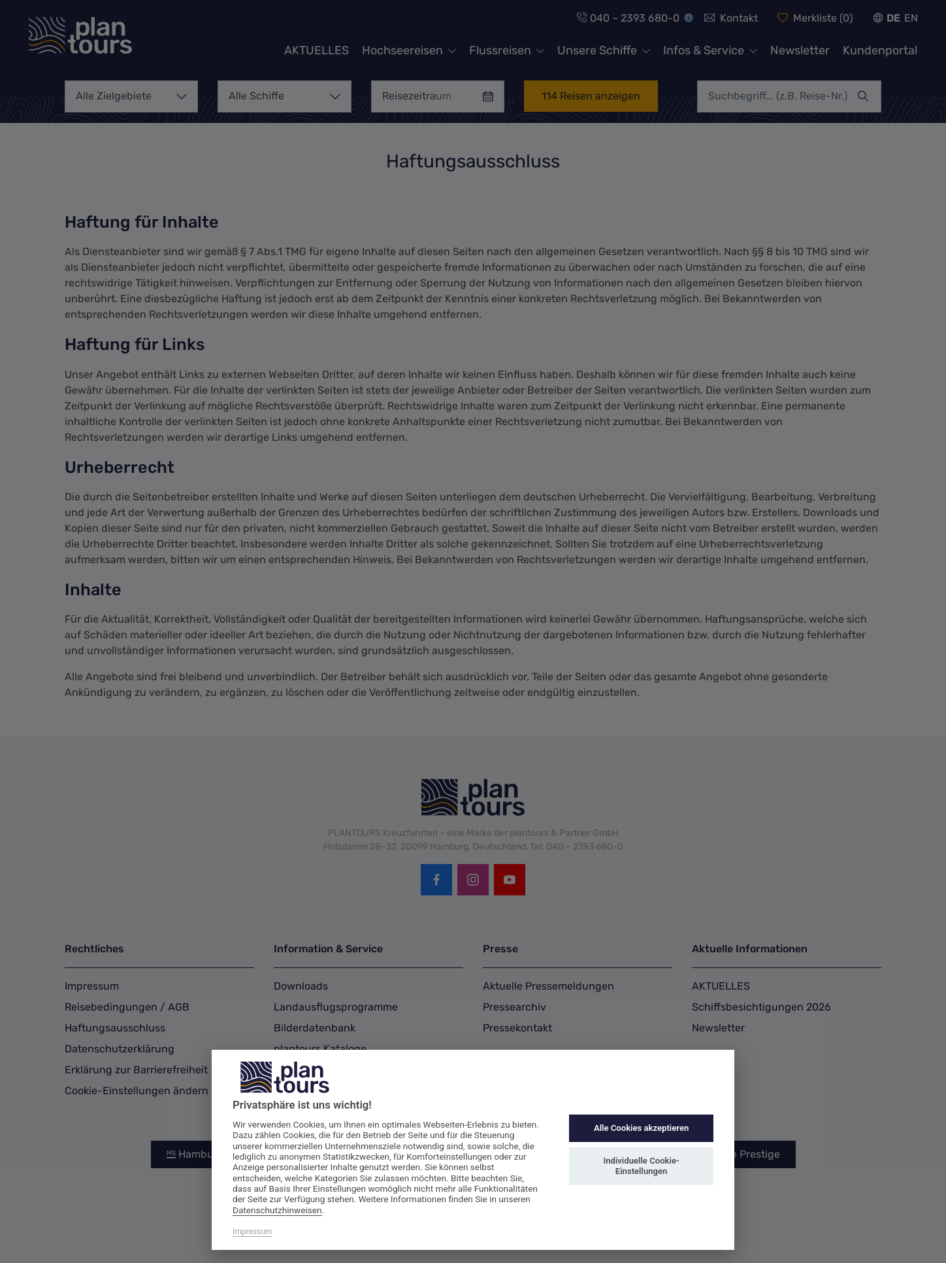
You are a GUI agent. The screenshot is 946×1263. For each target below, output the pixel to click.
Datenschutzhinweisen (277, 1210)
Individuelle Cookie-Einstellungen (641, 1166)
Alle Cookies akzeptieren (641, 1128)
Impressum (252, 1231)
